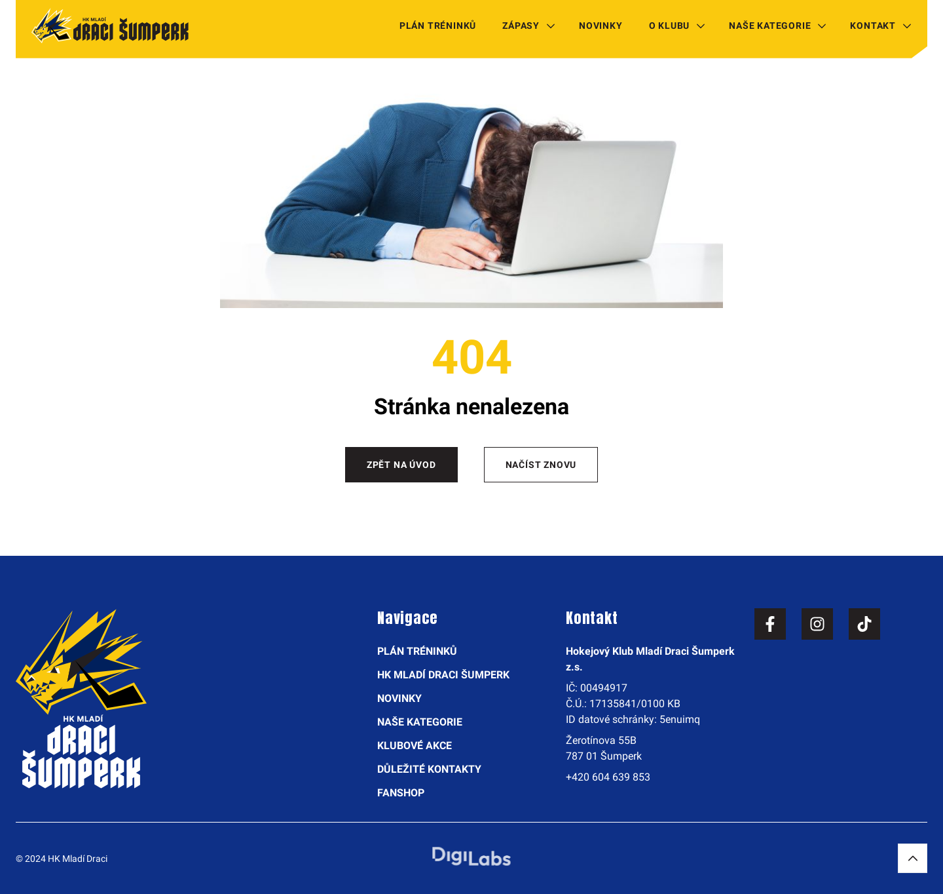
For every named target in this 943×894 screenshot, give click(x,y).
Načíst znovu (541, 464)
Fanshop (400, 793)
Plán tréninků (437, 25)
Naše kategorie (770, 25)
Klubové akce (414, 745)
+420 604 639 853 (608, 777)
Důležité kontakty (429, 769)
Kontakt (873, 25)
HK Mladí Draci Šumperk (443, 675)
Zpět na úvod (401, 464)
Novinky (601, 25)
